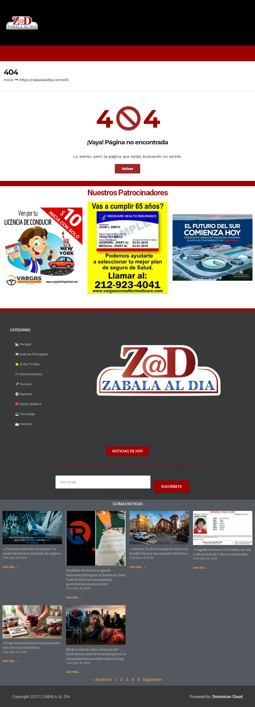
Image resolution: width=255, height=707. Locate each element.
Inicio (8, 80)
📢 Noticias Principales (31, 354)
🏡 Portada (23, 344)
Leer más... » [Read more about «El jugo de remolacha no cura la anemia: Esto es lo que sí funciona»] (10, 661)
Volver (127, 168)
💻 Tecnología (25, 414)
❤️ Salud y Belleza (28, 404)
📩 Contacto (23, 424)
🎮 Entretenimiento (28, 374)
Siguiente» (152, 679)
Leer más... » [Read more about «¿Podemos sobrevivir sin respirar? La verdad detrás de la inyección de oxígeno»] (10, 567)
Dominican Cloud (227, 696)
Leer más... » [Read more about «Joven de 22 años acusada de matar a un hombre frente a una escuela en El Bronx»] (137, 567)
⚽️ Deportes (24, 394)
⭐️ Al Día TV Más (27, 364)
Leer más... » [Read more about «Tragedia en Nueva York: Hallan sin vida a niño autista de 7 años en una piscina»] (201, 567)
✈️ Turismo (23, 384)
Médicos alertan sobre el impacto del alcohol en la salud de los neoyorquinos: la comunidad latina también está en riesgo (96, 654)
